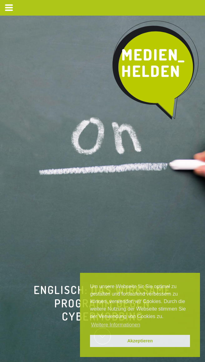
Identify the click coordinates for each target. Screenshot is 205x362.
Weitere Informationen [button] (115, 324)
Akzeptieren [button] (140, 340)
